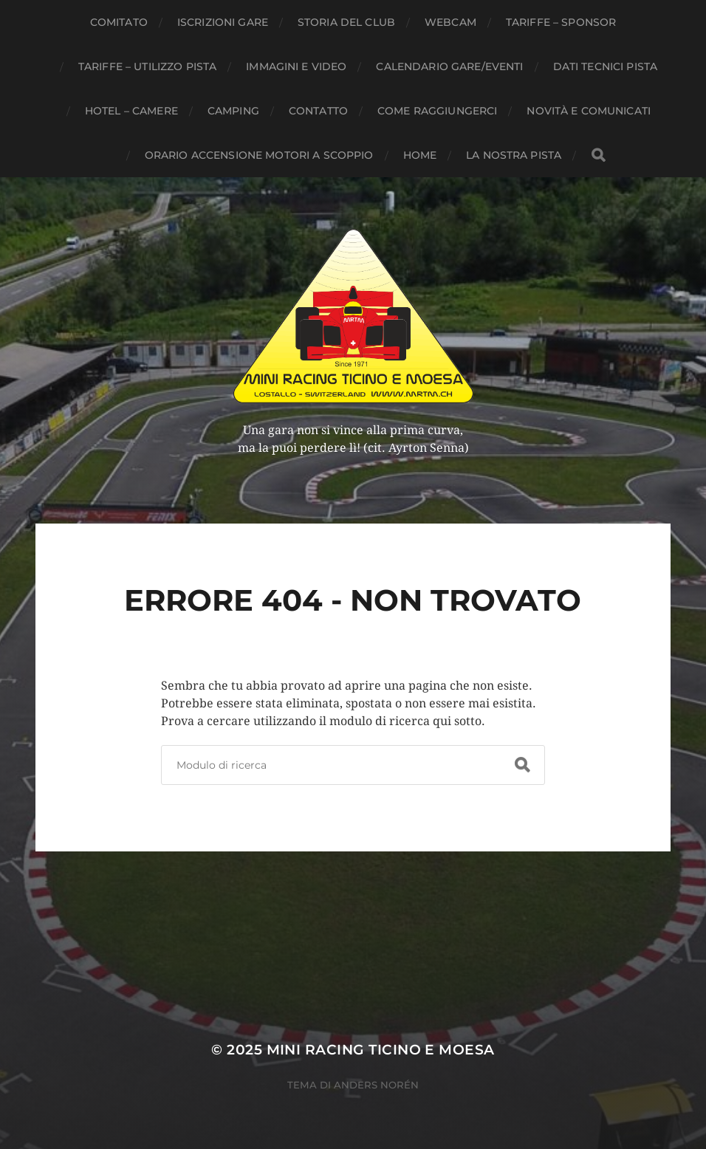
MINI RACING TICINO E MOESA (381, 1049)
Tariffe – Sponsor (561, 22)
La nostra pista (513, 155)
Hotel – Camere (131, 110)
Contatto (318, 110)
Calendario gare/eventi (449, 66)
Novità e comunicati (589, 110)
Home (420, 155)
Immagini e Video (296, 66)
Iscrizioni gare (222, 22)
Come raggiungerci (437, 110)
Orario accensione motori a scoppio (259, 155)
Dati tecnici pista (605, 66)
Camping (233, 110)
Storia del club (346, 22)
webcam (450, 22)
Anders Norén (376, 1085)
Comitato (119, 22)
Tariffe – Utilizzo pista (147, 66)
